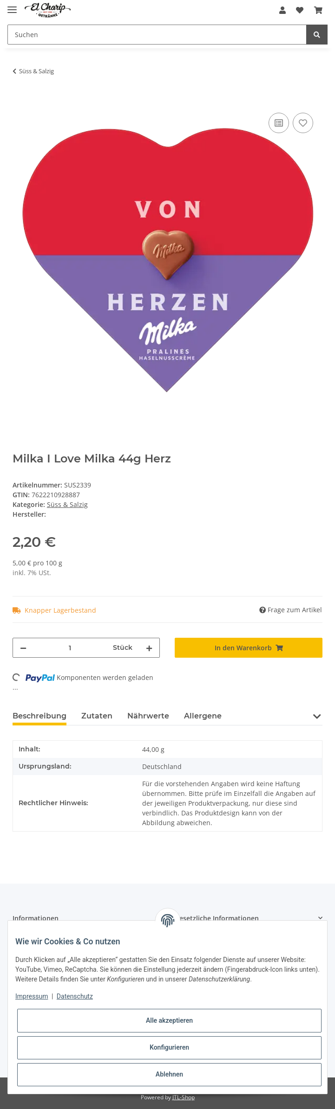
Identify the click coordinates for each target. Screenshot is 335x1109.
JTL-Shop (183, 1097)
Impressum (31, 996)
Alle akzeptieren (169, 1020)
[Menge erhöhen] (149, 647)
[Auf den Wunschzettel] (303, 123)
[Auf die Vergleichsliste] (279, 123)
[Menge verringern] (23, 647)
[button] (282, 10)
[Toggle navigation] (12, 6)
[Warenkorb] (318, 10)
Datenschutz (75, 996)
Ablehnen (169, 1074)
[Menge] (70, 647)
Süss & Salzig (67, 504)
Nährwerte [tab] (148, 716)
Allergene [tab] (203, 716)
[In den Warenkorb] (20, 100)
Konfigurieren (169, 1047)
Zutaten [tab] (96, 716)
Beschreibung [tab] (39, 716)
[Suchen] (157, 35)
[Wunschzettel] (300, 10)
